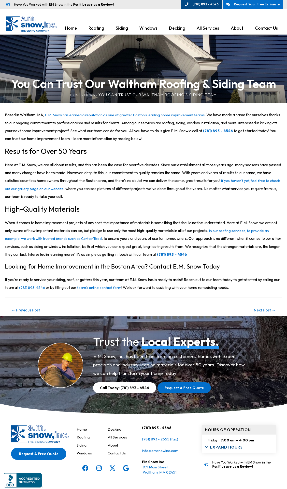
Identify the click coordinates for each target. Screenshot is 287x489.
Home (71, 30)
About (237, 30)
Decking (177, 30)
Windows (148, 30)
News (91, 96)
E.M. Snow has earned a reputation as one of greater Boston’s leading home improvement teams (126, 116)
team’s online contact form (100, 288)
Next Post (263, 311)
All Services (208, 30)
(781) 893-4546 (32, 288)
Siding (122, 30)
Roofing (96, 30)
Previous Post (27, 311)
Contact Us (266, 30)
